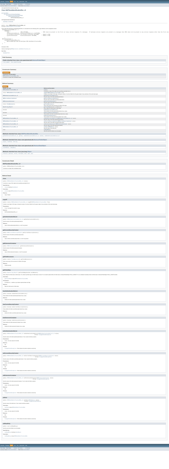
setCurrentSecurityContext (51, 127)
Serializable (10, 21)
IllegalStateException (45, 345)
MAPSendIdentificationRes (14, 16)
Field (9, 5)
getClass (11, 160)
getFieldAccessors (48, 109)
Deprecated (21, 1)
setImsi (46, 133)
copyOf (45, 97)
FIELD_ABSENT (6, 66)
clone (45, 94)
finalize (5, 160)
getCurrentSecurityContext (51, 103)
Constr (11, 5)
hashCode (9, 148)
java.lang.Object (5, 13)
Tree (18, 1)
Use (15, 1)
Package (7, 1)
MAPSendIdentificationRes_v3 (10, 80)
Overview (2, 1)
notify (15, 160)
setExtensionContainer (49, 130)
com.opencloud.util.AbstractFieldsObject (14, 15)
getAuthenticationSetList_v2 (10, 142)
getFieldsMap (47, 112)
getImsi (21, 142)
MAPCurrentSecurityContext (10, 103)
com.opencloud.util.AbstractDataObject (12, 14)
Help (26, 1)
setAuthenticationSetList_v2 (52, 142)
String (6, 112)
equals (4, 148)
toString (15, 148)
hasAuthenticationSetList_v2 (31, 142)
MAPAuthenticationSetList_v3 (10, 100)
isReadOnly (13, 154)
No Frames (20, 4)
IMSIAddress (51, 133)
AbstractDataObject (40, 152)
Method (15, 5)
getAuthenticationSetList (50, 100)
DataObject (5, 21)
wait (25, 160)
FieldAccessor (10, 109)
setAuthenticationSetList (50, 124)
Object (10, 112)
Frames (15, 4)
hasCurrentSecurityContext (51, 118)
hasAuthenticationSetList (50, 115)
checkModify (6, 154)
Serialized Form (6, 56)
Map (4, 112)
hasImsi (42, 142)
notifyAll (20, 160)
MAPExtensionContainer (8, 106)
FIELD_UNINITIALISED (16, 66)
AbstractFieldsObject (38, 64)
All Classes (27, 4)
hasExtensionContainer (49, 121)
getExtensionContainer (49, 106)
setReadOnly (47, 136)
